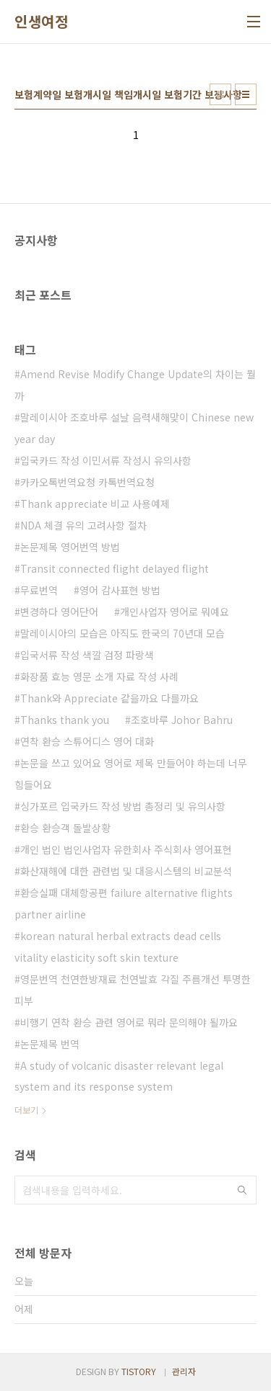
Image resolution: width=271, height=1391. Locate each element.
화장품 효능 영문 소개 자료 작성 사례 (99, 676)
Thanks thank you (64, 719)
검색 (242, 1190)
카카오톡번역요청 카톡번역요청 (87, 482)
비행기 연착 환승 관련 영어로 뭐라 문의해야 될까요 (129, 1022)
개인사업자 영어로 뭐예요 (174, 611)
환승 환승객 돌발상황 (65, 827)
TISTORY (138, 1371)
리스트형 (246, 94)
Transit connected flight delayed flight (114, 568)
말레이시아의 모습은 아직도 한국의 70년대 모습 (122, 633)
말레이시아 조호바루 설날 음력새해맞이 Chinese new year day (134, 428)
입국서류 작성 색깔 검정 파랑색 (87, 655)
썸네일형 (220, 94)
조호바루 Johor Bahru (182, 719)
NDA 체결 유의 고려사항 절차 (83, 525)
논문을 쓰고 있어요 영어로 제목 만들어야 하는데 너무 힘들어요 (130, 774)
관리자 (184, 1371)
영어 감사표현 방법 (119, 590)
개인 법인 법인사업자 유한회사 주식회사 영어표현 (126, 849)
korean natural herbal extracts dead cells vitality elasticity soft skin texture (117, 947)
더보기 (26, 1110)
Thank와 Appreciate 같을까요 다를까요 (109, 698)
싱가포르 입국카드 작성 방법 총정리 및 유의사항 (122, 806)
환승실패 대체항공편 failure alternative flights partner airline (123, 903)
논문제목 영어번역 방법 (70, 547)
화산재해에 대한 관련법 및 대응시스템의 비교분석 (126, 871)
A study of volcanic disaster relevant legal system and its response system (118, 1076)
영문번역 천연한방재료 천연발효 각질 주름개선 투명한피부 (132, 990)
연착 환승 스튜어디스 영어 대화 (87, 741)
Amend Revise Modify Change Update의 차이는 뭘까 (135, 385)
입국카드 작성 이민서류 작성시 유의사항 (106, 460)
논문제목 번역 (49, 1044)
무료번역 (39, 590)
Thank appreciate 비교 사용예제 (95, 503)
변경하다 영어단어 (59, 611)
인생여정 (41, 21)
